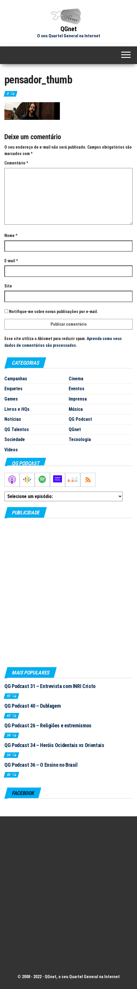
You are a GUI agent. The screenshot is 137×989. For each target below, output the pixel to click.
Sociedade (14, 439)
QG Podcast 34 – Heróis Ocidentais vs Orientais (54, 745)
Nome (10, 235)
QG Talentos (16, 429)
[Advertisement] (68, 592)
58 (9, 735)
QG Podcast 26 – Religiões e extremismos (47, 725)
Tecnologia (80, 439)
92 (9, 696)
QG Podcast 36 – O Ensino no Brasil (41, 765)
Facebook (23, 793)
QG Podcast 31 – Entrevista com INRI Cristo (50, 686)
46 (9, 775)
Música (76, 409)
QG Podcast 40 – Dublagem (32, 706)
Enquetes (13, 388)
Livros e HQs (17, 409)
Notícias (12, 419)
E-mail (11, 260)
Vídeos (11, 450)
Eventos (76, 388)
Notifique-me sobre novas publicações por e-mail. (53, 311)
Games (11, 399)
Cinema (76, 378)
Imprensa (78, 399)
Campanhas (15, 378)
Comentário (16, 163)
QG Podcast (80, 419)
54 (9, 755)
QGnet (68, 29)
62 (9, 716)
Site (8, 286)
